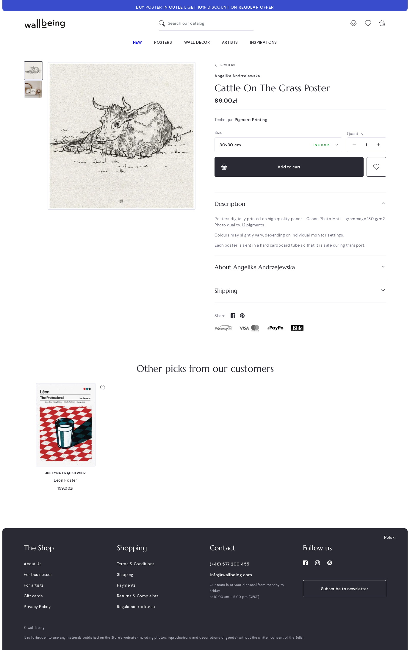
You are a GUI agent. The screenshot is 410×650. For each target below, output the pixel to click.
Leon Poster (65, 480)
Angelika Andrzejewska (237, 76)
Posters (223, 65)
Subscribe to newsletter (344, 588)
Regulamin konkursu (136, 606)
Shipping (300, 290)
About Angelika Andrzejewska (300, 267)
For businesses (38, 574)
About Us (33, 563)
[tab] (300, 204)
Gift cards (33, 596)
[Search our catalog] (163, 23)
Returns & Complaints (138, 596)
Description (300, 204)
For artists (34, 585)
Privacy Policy (37, 606)
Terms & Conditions (136, 563)
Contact (222, 548)
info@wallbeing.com (231, 574)
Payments (126, 585)
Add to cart (260, 166)
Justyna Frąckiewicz (65, 473)
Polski (390, 537)
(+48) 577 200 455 (230, 564)
